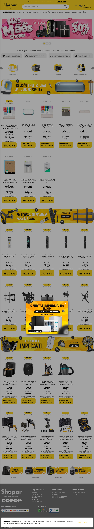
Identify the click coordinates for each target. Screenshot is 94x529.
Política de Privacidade (34, 523)
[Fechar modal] (65, 303)
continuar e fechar (83, 522)
